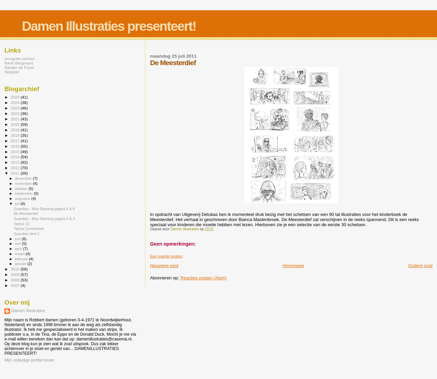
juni (18, 239)
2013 (15, 162)
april (19, 249)
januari (21, 264)
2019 (15, 130)
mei (18, 244)
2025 (15, 97)
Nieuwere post (164, 265)
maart (20, 254)
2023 (15, 108)
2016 (15, 146)
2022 (15, 113)
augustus (23, 198)
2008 (15, 280)
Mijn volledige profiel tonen (29, 360)
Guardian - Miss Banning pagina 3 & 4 (44, 219)
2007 (15, 285)
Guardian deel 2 (26, 234)
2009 (15, 274)
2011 (15, 173)
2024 (15, 102)
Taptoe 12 (21, 224)
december (24, 178)
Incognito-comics (19, 58)
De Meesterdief (26, 214)
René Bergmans (18, 63)
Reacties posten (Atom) (203, 277)
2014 (15, 157)
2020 (15, 124)
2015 (15, 151)
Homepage (293, 265)
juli (18, 204)
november (24, 183)
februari (22, 259)
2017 (15, 141)
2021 (15, 119)
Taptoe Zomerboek (29, 229)
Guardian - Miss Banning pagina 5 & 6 (44, 209)
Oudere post (420, 265)
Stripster (11, 72)
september (24, 193)
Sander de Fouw (19, 67)
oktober (22, 189)
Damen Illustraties (28, 310)
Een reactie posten (166, 256)
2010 (15, 269)
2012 (15, 167)
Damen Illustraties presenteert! (109, 26)
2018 (15, 135)
